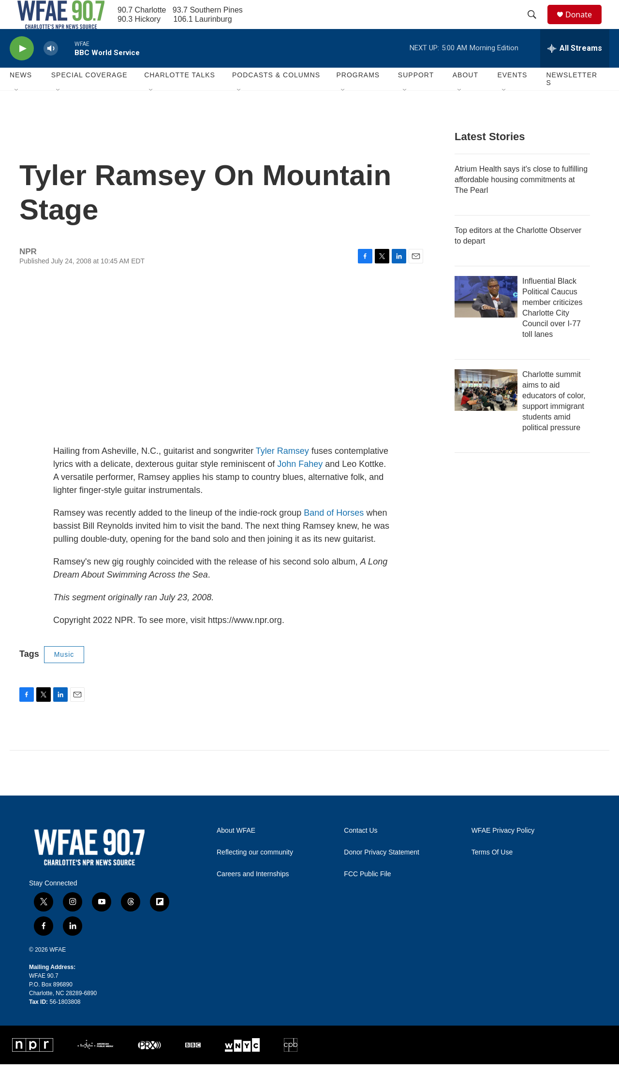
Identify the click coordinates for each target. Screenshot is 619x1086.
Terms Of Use (492, 874)
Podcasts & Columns (276, 97)
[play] (21, 70)
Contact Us (360, 852)
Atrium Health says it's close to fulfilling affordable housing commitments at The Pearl (521, 201)
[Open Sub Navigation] (17, 112)
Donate (585, 25)
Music (64, 676)
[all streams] (574, 70)
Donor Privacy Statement (381, 874)
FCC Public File (367, 895)
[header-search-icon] (536, 25)
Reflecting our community (255, 874)
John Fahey (300, 486)
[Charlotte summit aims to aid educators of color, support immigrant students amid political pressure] (486, 412)
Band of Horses (334, 534)
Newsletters (571, 100)
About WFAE (236, 852)
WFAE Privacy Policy (503, 852)
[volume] (51, 70)
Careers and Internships (253, 895)
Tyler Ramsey (282, 473)
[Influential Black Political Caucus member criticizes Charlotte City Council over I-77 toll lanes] (486, 318)
